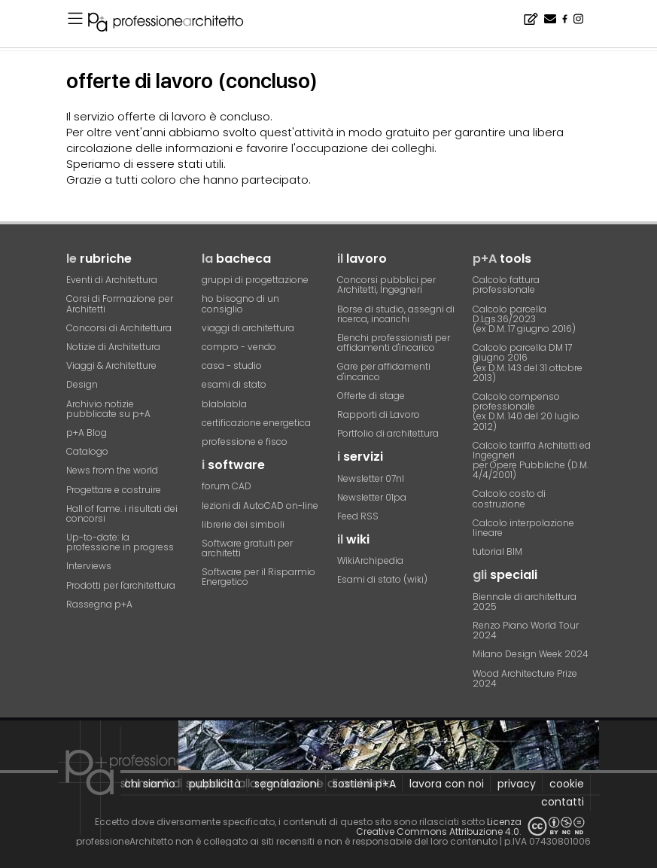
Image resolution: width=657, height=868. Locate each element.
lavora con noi (446, 783)
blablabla (224, 403)
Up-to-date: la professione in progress (120, 542)
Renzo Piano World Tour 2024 (526, 630)
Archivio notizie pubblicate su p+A (108, 408)
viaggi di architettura (248, 327)
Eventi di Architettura (111, 279)
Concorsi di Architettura (119, 327)
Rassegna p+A (99, 604)
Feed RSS (358, 516)
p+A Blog (86, 432)
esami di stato (234, 384)
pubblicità (215, 783)
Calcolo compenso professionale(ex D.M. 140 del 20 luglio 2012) (526, 411)
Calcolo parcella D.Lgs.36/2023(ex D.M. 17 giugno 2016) (524, 319)
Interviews (88, 565)
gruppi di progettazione (255, 279)
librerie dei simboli (243, 524)
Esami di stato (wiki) (382, 579)
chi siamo (149, 783)
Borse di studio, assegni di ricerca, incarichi (396, 314)
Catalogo (87, 451)
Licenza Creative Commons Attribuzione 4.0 (439, 826)
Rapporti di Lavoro (378, 414)
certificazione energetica (256, 422)
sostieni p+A (364, 783)
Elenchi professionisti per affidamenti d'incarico (393, 342)
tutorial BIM (497, 551)
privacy (516, 783)
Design (82, 384)
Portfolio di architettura (388, 433)
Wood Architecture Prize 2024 (525, 678)
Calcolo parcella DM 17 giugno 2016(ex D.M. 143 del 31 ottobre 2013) (527, 362)
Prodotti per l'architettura (120, 585)
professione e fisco (244, 441)
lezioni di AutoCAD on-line (260, 505)
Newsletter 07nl (370, 478)
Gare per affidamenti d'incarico (383, 371)
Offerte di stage (371, 395)
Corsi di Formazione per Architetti (119, 303)
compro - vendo (239, 346)
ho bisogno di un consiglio (240, 303)
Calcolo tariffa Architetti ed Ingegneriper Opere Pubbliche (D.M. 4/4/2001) (532, 460)
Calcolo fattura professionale (506, 284)
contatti (562, 801)
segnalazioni (286, 783)
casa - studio (232, 365)
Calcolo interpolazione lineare (523, 527)
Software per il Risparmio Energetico (258, 576)
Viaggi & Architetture (111, 365)
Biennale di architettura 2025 (524, 601)
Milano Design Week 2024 (531, 653)
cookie (566, 783)
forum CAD (226, 486)
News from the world (112, 470)
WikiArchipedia (370, 560)
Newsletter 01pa (371, 497)
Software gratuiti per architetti (247, 548)
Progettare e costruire (113, 489)
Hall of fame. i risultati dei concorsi (122, 513)
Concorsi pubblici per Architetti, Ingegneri (386, 284)
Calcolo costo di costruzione (509, 498)
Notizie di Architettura (113, 346)
